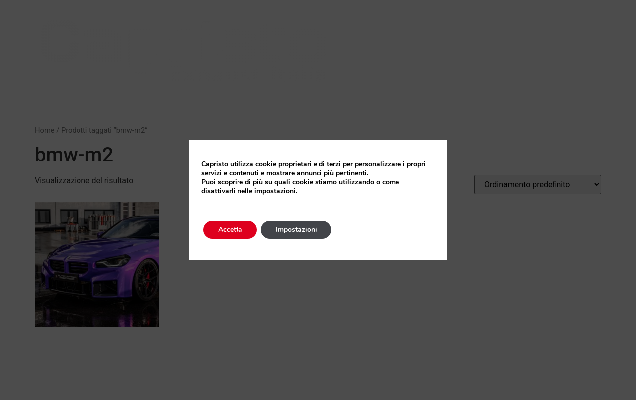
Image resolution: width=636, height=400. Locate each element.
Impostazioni (297, 229)
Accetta (230, 229)
